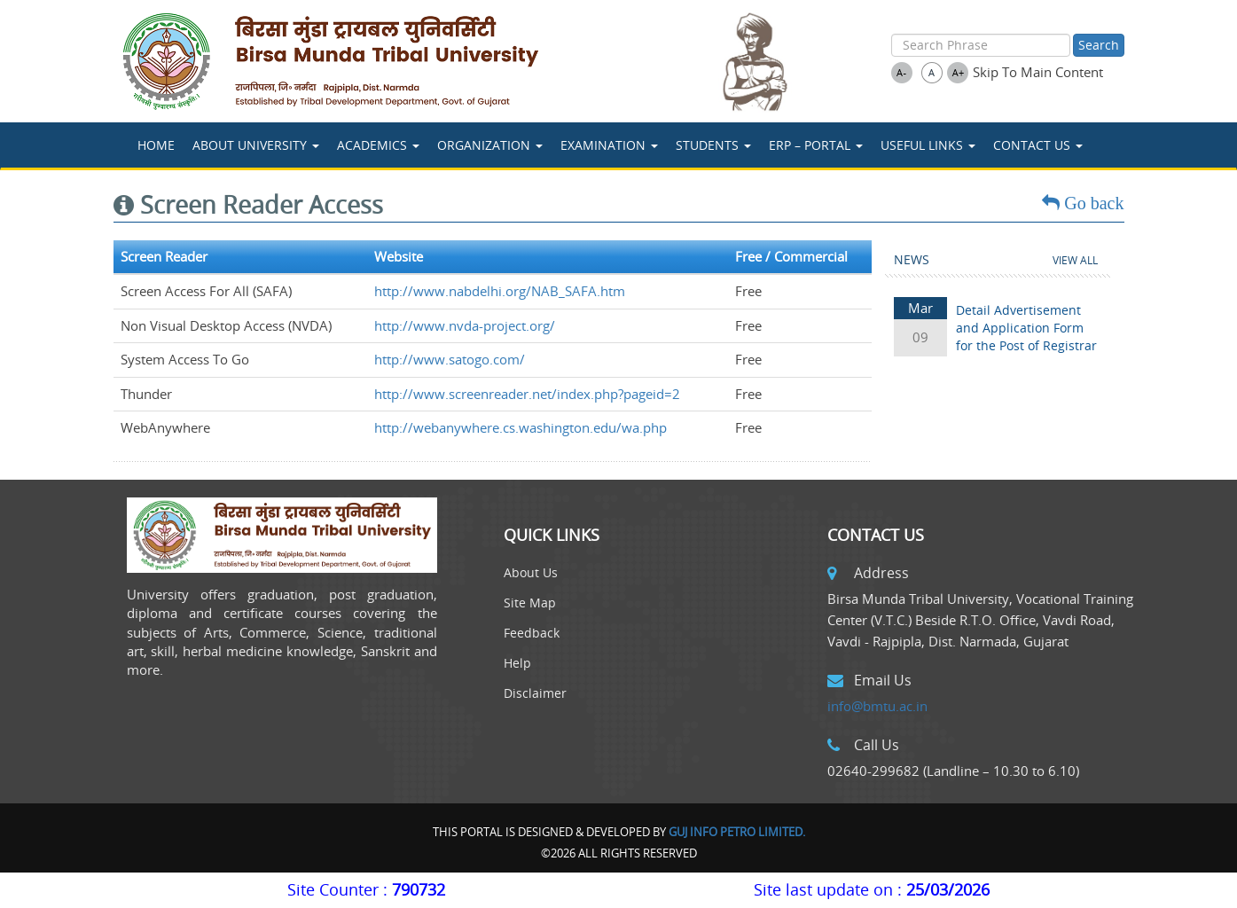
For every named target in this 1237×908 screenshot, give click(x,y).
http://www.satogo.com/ (449, 359)
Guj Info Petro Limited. (737, 832)
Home (156, 145)
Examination (609, 145)
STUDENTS (713, 145)
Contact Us (1038, 145)
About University (255, 145)
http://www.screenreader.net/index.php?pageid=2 (527, 394)
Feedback (532, 632)
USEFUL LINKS (928, 145)
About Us (531, 572)
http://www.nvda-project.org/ (464, 325)
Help (517, 662)
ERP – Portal (816, 145)
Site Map (530, 602)
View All (1075, 260)
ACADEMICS (378, 145)
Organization (490, 145)
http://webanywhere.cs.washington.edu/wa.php (520, 427)
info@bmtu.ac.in (877, 706)
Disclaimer (535, 693)
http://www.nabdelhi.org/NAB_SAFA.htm (499, 291)
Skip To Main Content (1038, 72)
